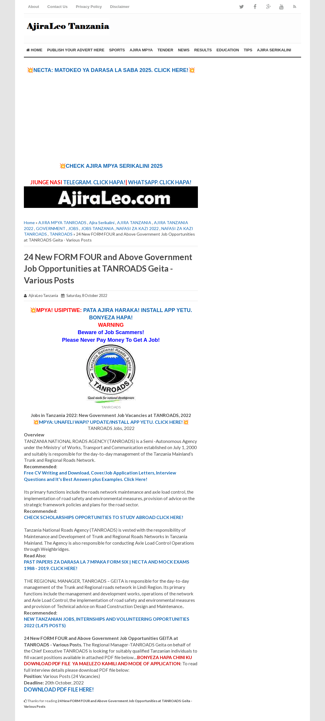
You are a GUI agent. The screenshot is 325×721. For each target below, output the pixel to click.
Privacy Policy (89, 6)
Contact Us (57, 6)
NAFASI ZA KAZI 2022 (137, 228)
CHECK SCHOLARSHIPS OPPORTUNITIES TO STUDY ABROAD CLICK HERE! (103, 517)
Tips (248, 50)
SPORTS (117, 50)
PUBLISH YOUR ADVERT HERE (75, 50)
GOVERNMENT (50, 228)
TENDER (165, 50)
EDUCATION (227, 50)
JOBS (73, 228)
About (33, 6)
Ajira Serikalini (101, 222)
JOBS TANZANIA (97, 228)
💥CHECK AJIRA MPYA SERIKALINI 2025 (110, 166)
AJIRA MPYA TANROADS (62, 222)
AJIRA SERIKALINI (274, 50)
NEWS (183, 50)
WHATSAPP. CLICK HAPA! (159, 182)
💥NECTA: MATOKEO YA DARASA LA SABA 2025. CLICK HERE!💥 (111, 70)
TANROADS (61, 233)
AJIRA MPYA (141, 50)
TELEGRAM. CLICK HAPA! (94, 182)
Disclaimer (119, 6)
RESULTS (203, 50)
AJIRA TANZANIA (134, 222)
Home (34, 50)
